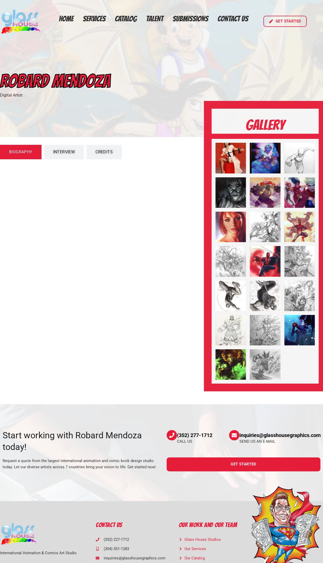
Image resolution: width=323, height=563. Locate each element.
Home (66, 19)
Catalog (126, 19)
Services (94, 19)
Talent (154, 19)
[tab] (21, 152)
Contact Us (232, 19)
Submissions (190, 19)
